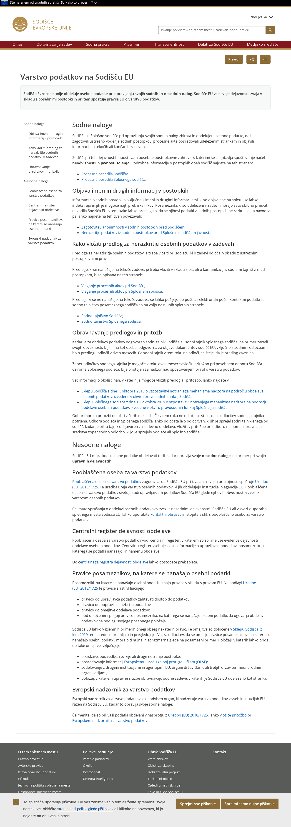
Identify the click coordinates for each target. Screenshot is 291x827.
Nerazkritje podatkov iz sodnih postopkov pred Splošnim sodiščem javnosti (145, 232)
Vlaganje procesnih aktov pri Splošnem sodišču (121, 291)
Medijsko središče (262, 44)
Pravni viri (131, 44)
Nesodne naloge (36, 181)
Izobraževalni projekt (164, 772)
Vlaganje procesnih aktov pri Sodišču (112, 285)
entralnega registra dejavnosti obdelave (114, 562)
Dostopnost (91, 772)
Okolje (88, 765)
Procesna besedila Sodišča (104, 173)
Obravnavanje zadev (54, 44)
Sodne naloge (34, 124)
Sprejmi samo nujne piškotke (250, 803)
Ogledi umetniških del (164, 785)
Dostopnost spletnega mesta (40, 792)
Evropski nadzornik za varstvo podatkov (45, 240)
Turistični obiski (160, 779)
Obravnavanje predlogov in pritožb (43, 169)
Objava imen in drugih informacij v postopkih (45, 135)
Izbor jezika (261, 17)
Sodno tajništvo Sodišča (101, 315)
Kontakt (219, 751)
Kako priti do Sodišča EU (166, 792)
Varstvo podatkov (96, 759)
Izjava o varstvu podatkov (37, 772)
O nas (18, 44)
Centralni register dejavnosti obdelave (43, 207)
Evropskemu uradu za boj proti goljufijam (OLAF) (165, 661)
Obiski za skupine (161, 765)
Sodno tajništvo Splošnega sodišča (111, 321)
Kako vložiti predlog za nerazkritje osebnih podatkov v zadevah (45, 152)
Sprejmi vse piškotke (198, 803)
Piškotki (24, 779)
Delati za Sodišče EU (215, 44)
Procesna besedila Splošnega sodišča (113, 179)
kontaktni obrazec (166, 514)
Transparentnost (169, 44)
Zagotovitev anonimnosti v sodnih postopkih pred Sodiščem (132, 227)
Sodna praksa (98, 44)
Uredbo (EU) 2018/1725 (188, 715)
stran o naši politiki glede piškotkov (85, 809)
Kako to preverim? (81, 2)
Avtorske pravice (30, 765)
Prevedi (233, 59)
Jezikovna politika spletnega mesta (44, 785)
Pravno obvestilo (30, 759)
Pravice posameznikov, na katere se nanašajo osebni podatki (45, 224)
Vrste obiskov (158, 759)
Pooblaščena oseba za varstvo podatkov (45, 193)
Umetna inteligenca (98, 779)
